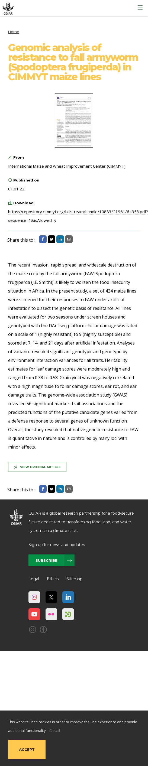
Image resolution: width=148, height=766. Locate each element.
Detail (54, 730)
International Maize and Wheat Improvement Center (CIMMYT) (67, 166)
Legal (33, 578)
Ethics (53, 578)
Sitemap (74, 578)
